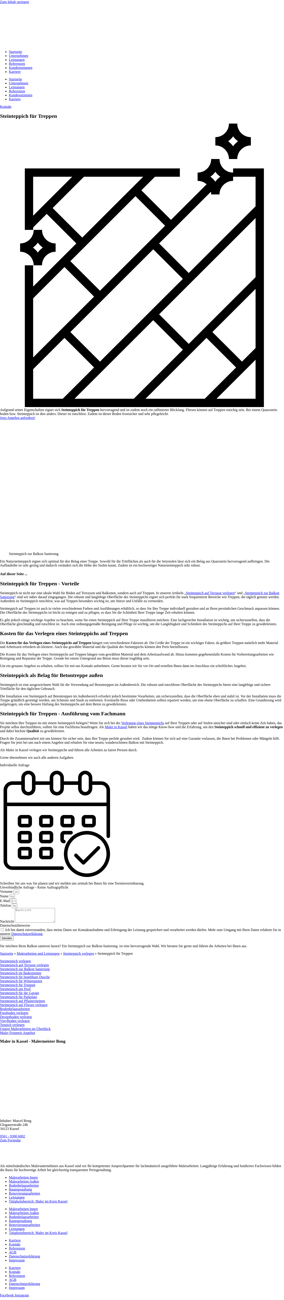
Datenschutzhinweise (15, 928)
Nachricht (7, 924)
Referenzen (17, 64)
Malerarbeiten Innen (23, 1180)
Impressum (17, 1263)
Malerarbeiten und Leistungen (38, 956)
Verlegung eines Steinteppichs (142, 723)
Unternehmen (18, 56)
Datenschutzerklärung (24, 1259)
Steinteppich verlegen (78, 956)
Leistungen (17, 60)
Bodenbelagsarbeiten (24, 1188)
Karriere (15, 72)
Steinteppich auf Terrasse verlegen (210, 593)
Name (4, 896)
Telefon (6, 905)
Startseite (15, 52)
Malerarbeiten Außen (24, 1184)
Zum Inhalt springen (14, 2)
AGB (12, 1255)
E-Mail (5, 901)
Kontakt (14, 1247)
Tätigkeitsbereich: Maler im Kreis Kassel (38, 1204)
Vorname (7, 891)
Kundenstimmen (20, 68)
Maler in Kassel (116, 727)
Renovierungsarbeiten (24, 1196)
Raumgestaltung (20, 1192)
